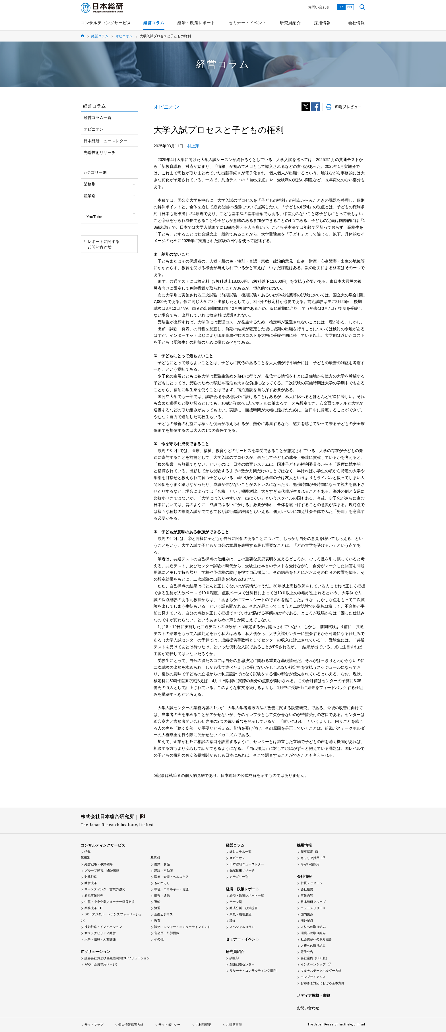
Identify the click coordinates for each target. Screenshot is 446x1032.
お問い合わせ (319, 7)
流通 (157, 908)
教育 (157, 920)
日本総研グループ (313, 901)
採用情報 (322, 22)
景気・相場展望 (240, 914)
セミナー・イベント (247, 22)
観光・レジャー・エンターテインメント (182, 926)
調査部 (234, 958)
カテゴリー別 (239, 876)
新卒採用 (307, 851)
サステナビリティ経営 (100, 933)
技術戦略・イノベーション (103, 926)
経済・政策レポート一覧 (247, 895)
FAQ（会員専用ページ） (101, 964)
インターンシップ (313, 964)
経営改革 (90, 883)
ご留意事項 (234, 1024)
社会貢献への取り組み (316, 939)
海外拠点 (307, 920)
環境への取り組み (313, 933)
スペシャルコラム (242, 926)
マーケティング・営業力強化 (104, 889)
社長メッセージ (312, 883)
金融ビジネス (163, 914)
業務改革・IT (93, 908)
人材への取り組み (313, 926)
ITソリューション (95, 952)
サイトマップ (93, 1024)
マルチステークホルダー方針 (321, 970)
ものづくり (162, 883)
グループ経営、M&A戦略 (101, 870)
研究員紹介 (290, 22)
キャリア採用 (310, 858)
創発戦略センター (242, 964)
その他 (159, 939)
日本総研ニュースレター (105, 141)
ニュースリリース (313, 908)
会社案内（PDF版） (315, 958)
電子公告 (307, 951)
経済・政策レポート (196, 22)
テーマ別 (236, 901)
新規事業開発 (93, 895)
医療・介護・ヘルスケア (171, 876)
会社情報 (356, 22)
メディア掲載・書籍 (313, 995)
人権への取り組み (313, 945)
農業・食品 (162, 864)
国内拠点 (307, 914)
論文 (233, 920)
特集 (87, 851)
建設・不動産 (163, 870)
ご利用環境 (203, 1024)
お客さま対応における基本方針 (322, 983)
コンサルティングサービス (106, 22)
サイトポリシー (169, 1024)
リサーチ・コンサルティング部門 (253, 970)
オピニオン (124, 36)
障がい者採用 (310, 864)
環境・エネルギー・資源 (171, 889)
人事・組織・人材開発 (100, 939)
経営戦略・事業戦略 (98, 864)
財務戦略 (90, 876)
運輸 (157, 901)
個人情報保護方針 (130, 1024)
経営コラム (153, 22)
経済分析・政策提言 (244, 908)
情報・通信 (162, 895)
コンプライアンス (313, 977)
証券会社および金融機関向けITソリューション (117, 958)
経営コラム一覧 (98, 117)
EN (349, 7)
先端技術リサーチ (99, 152)
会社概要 (307, 889)
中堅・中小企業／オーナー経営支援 (109, 901)
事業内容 (307, 895)
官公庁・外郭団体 (166, 933)
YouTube (94, 216)
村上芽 (193, 146)
